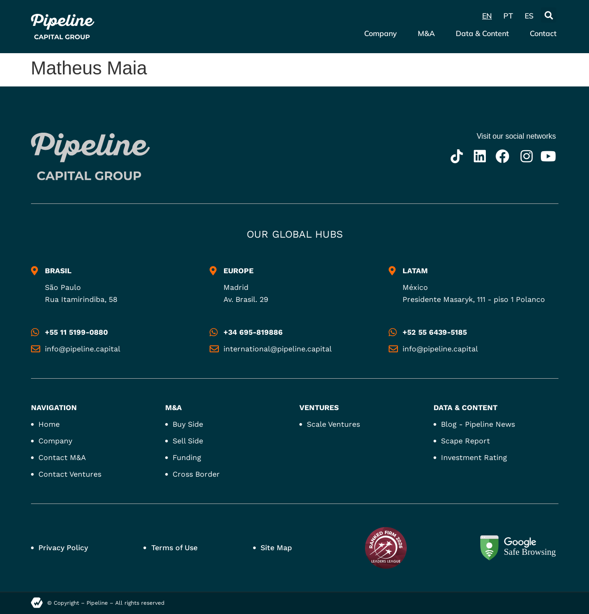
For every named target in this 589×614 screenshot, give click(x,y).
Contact (543, 33)
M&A (426, 33)
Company (380, 33)
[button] (548, 15)
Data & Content (482, 33)
